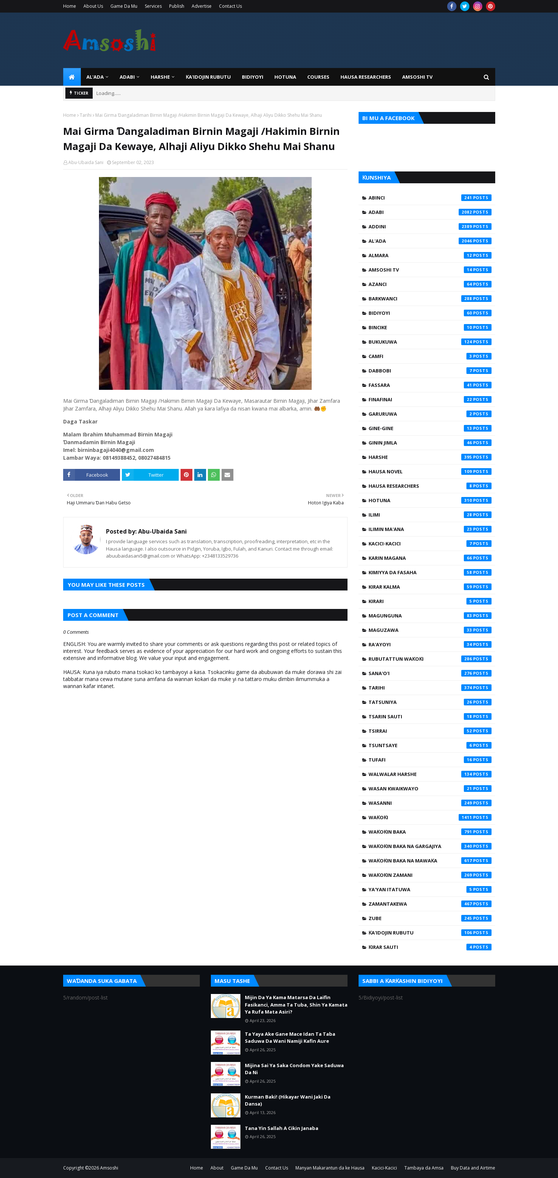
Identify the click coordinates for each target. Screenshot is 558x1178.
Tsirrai (430, 731)
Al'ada (430, 241)
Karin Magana (430, 558)
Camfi (430, 356)
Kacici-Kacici (430, 543)
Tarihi (86, 115)
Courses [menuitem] (318, 77)
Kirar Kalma (430, 586)
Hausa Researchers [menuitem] (365, 77)
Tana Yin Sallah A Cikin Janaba (281, 1128)
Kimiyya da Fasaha (430, 572)
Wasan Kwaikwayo (430, 788)
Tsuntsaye (430, 745)
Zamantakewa (430, 903)
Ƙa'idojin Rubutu (430, 932)
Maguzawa (430, 630)
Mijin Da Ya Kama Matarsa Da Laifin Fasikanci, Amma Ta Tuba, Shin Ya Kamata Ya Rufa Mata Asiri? (296, 1004)
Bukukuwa (430, 341)
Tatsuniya (430, 702)
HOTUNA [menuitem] (285, 77)
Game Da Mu (123, 6)
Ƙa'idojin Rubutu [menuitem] (208, 77)
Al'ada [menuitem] (95, 77)
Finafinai (430, 399)
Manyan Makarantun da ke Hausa (329, 1168)
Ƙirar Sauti (430, 947)
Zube (430, 918)
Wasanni (430, 803)
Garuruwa (430, 414)
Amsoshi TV (430, 269)
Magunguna (430, 615)
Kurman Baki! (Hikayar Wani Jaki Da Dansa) (288, 1100)
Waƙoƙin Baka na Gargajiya (430, 846)
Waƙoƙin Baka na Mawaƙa (430, 860)
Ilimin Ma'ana (430, 529)
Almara (430, 255)
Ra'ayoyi (430, 644)
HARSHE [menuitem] (160, 77)
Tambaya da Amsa (424, 1168)
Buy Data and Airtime (473, 1168)
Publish (176, 6)
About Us (93, 6)
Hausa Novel (430, 471)
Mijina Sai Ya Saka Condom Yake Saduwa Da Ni (294, 1069)
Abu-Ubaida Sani (85, 162)
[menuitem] (72, 77)
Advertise (202, 6)
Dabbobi (430, 370)
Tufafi (430, 759)
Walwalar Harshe (430, 774)
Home (69, 6)
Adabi (430, 212)
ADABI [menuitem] (127, 77)
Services (153, 6)
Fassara (430, 385)
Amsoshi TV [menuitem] (417, 77)
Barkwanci (430, 298)
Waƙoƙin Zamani (430, 875)
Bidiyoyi (430, 313)
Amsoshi (109, 1168)
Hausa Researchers (430, 486)
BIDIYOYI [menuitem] (252, 77)
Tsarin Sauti (430, 716)
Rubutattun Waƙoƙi (430, 659)
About (216, 1168)
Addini (430, 226)
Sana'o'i (430, 673)
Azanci (430, 284)
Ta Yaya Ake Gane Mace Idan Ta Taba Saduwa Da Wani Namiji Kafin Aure (290, 1038)
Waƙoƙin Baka (430, 831)
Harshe (430, 457)
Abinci (430, 197)
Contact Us (230, 6)
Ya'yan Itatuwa (430, 889)
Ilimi (430, 514)
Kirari (430, 601)
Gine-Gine (430, 428)
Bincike (430, 327)
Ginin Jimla (430, 442)
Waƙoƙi (430, 817)
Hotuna (430, 500)
